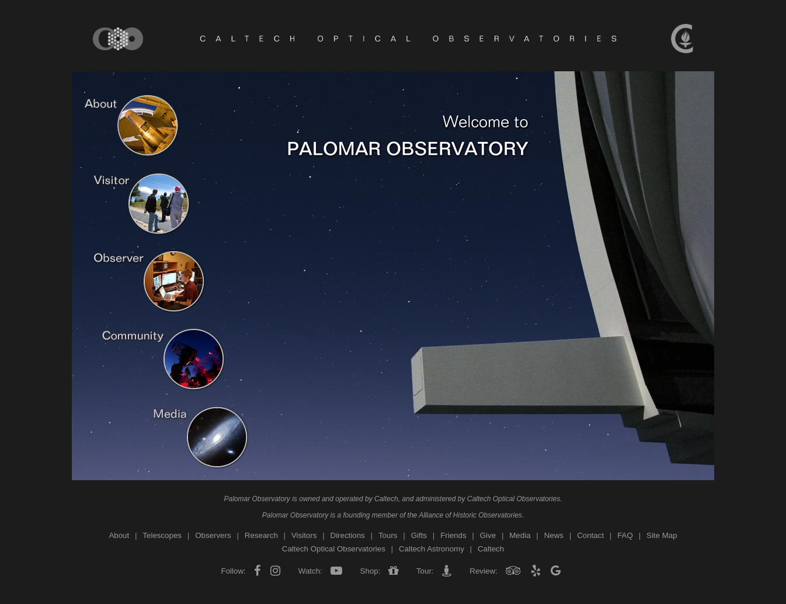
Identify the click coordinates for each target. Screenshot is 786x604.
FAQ (625, 535)
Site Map (661, 535)
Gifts (419, 535)
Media (519, 535)
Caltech (386, 499)
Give (488, 535)
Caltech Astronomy (431, 548)
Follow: (234, 571)
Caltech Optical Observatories (513, 499)
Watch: (310, 571)
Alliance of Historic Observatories (470, 515)
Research (261, 535)
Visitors (304, 535)
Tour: (425, 571)
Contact (590, 535)
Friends (453, 535)
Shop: (370, 571)
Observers (213, 535)
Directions (348, 535)
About (119, 535)
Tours (388, 535)
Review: (484, 571)
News (554, 535)
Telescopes (162, 535)
